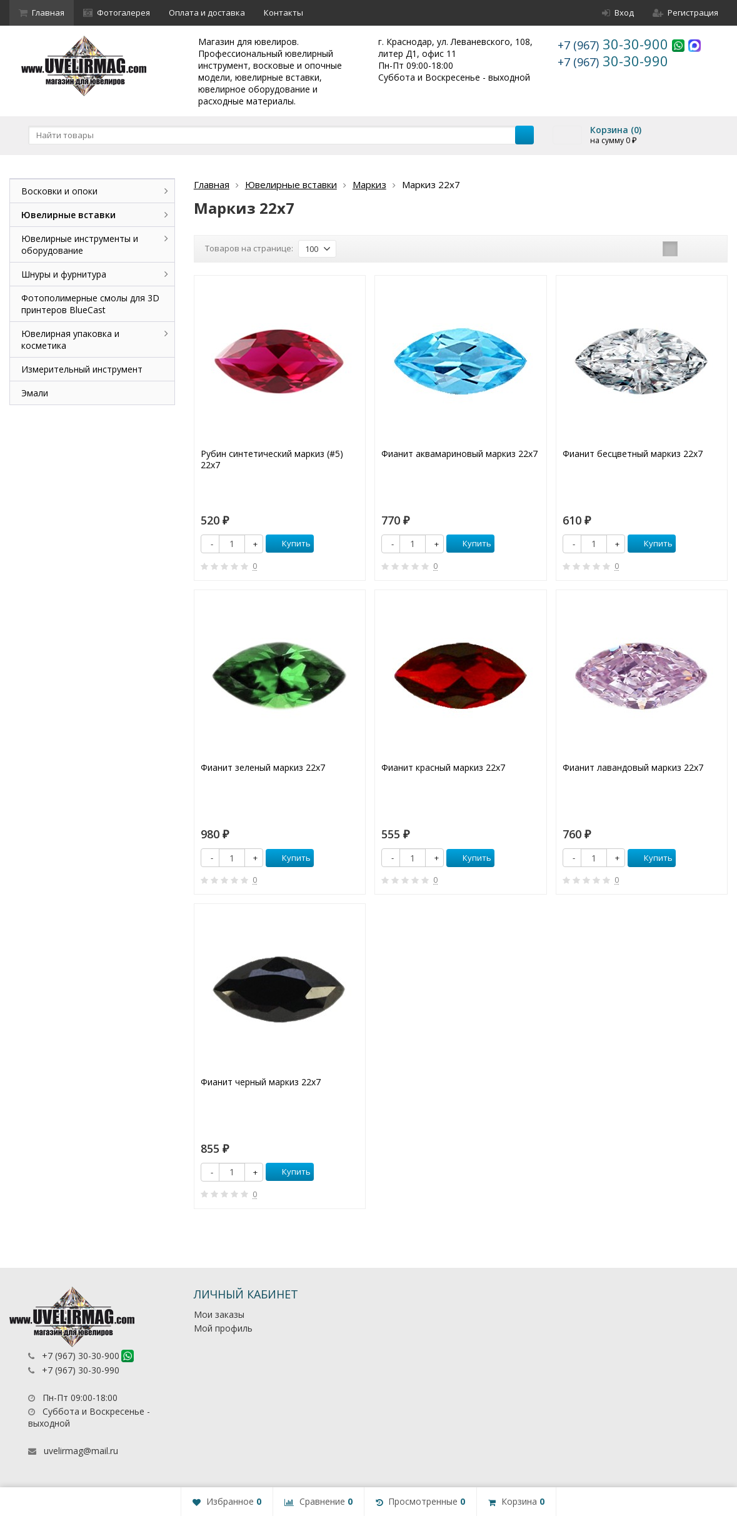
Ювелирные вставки (291, 184)
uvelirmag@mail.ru (81, 1451)
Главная (41, 12)
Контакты (283, 12)
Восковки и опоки (59, 191)
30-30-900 (615, 43)
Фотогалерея (116, 12)
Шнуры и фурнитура (63, 274)
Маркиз (369, 184)
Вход (618, 12)
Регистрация (685, 12)
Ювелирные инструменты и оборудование (79, 244)
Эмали (34, 393)
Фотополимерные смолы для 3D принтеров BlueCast (90, 304)
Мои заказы (219, 1314)
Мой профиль (223, 1328)
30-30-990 (613, 60)
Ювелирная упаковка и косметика (70, 339)
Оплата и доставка (207, 12)
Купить (289, 543)
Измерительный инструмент (82, 369)
